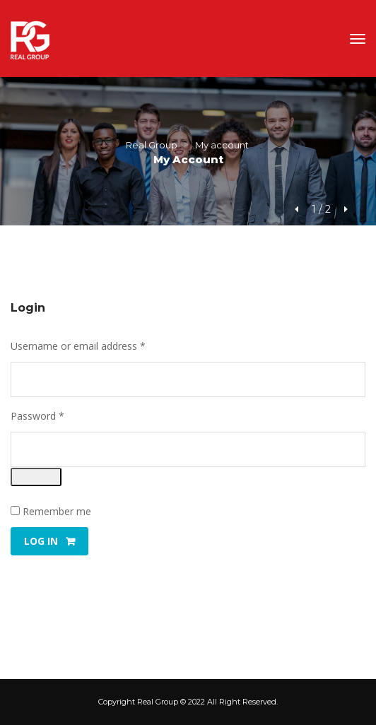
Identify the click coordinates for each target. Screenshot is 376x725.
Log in (41, 541)
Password (57, 416)
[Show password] (36, 477)
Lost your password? (58, 578)
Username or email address (98, 346)
